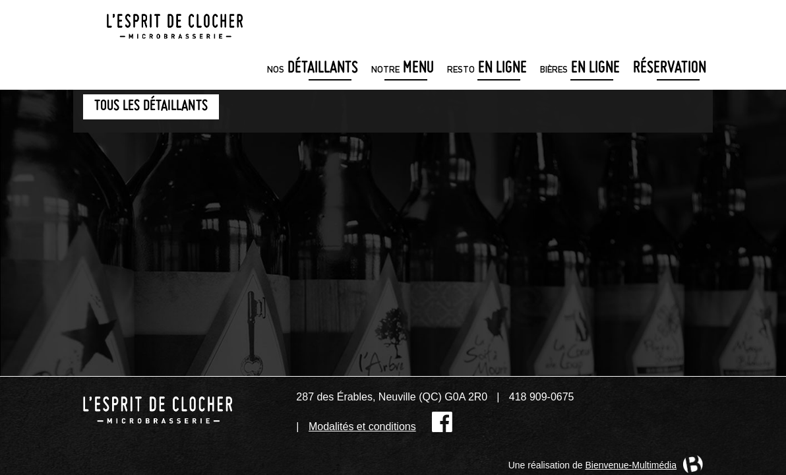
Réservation (669, 69)
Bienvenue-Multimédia (631, 465)
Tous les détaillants (151, 106)
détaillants (312, 69)
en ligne (487, 69)
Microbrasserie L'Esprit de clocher (174, 22)
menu (402, 69)
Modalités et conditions (362, 426)
